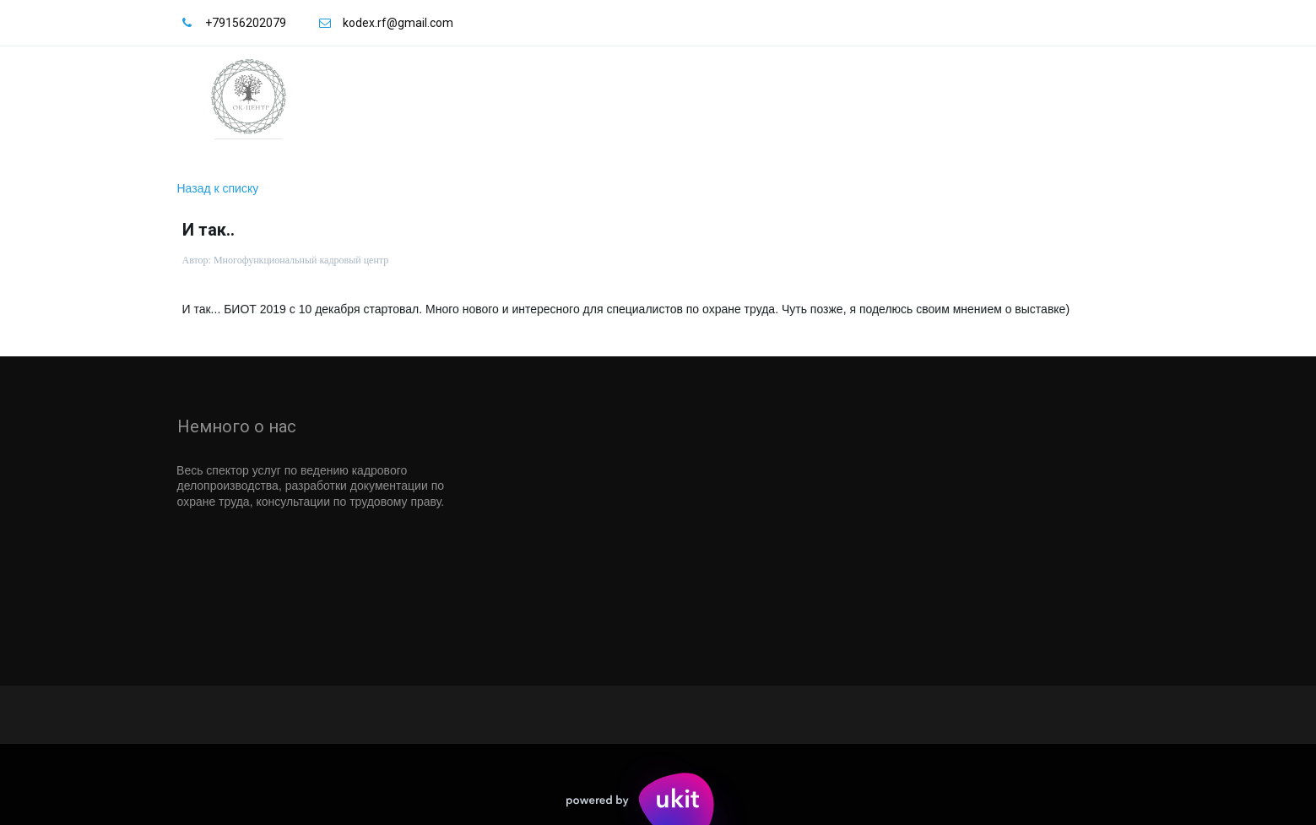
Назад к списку (218, 188)
